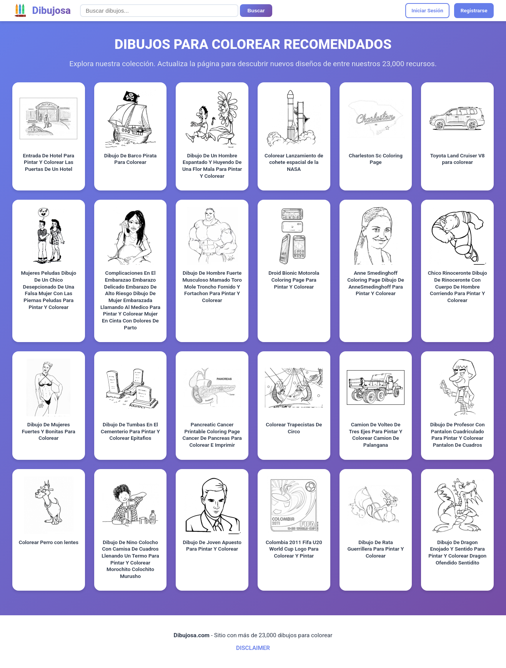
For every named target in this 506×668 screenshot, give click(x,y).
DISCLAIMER (253, 648)
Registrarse (474, 10)
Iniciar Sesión (427, 10)
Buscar (256, 10)
